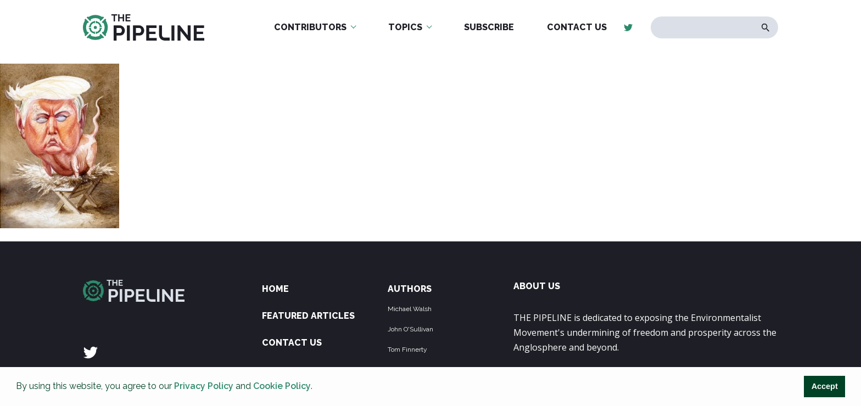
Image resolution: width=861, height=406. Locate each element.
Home (275, 289)
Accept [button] (825, 386)
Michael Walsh (410, 309)
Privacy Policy (203, 386)
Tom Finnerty (407, 349)
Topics (405, 27)
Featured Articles (308, 316)
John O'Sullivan (410, 329)
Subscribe (489, 27)
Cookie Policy (282, 386)
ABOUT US (536, 286)
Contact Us (577, 27)
